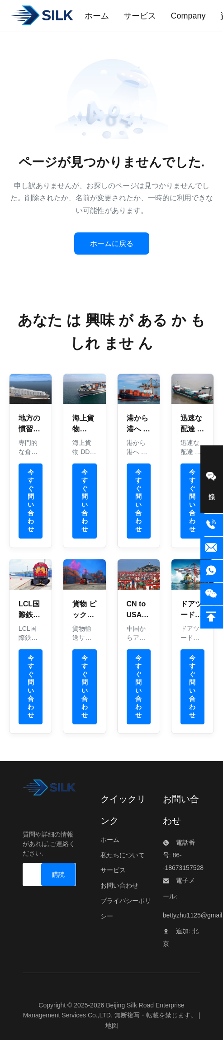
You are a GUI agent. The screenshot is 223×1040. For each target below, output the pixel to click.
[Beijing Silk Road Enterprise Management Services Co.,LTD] (49, 790)
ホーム (109, 839)
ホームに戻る (111, 243)
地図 (111, 1025)
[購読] (58, 874)
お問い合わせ (119, 885)
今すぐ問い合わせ (31, 501)
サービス (113, 870)
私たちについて (122, 855)
